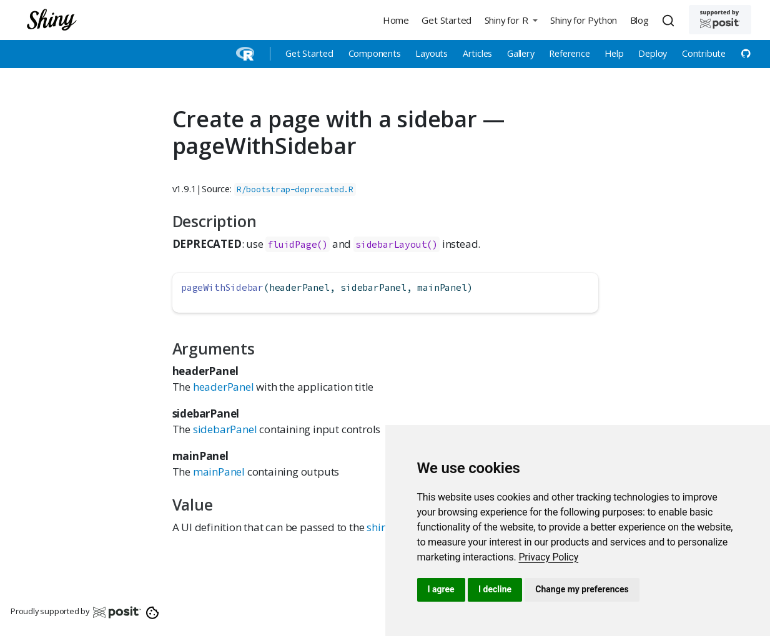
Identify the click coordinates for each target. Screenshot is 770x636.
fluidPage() (297, 244)
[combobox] (670, 20)
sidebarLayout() (396, 244)
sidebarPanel (225, 429)
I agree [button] (441, 589)
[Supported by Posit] (720, 19)
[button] (511, 19)
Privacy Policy (548, 557)
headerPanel (223, 386)
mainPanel (219, 471)
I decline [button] (494, 589)
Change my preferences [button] (581, 589)
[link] (548, 557)
